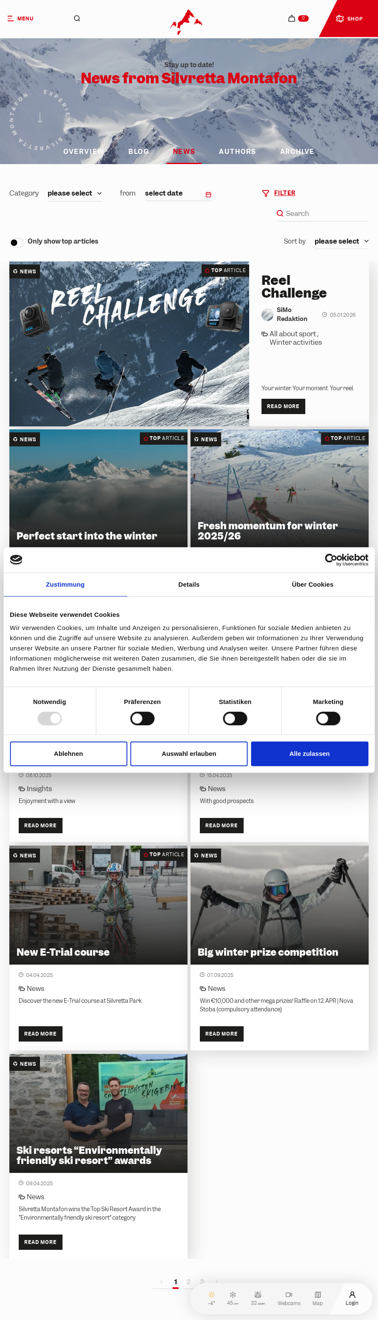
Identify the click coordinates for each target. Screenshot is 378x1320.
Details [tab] (189, 584)
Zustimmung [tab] (65, 584)
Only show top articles (63, 241)
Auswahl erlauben (189, 753)
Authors (237, 152)
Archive (297, 152)
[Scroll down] (40, 120)
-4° (211, 1299)
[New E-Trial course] (98, 948)
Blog (138, 152)
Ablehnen (68, 753)
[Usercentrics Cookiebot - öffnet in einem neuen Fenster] (331, 560)
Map (318, 1299)
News (184, 152)
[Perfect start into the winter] (98, 536)
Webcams (289, 1299)
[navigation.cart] (298, 18)
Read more (283, 406)
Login (352, 1299)
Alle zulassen (309, 753)
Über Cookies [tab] (313, 584)
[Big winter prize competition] (279, 948)
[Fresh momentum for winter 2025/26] (279, 536)
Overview (84, 152)
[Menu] (30, 18)
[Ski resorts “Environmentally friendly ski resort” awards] (98, 1156)
